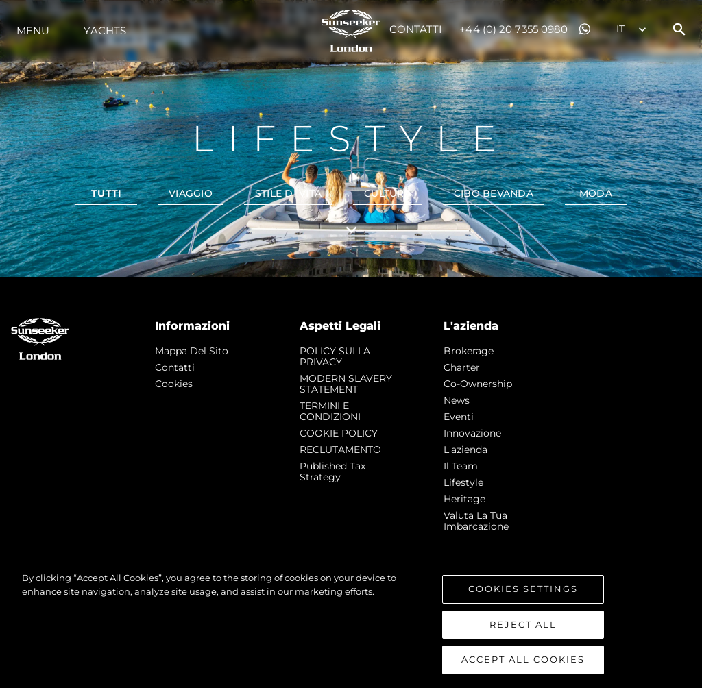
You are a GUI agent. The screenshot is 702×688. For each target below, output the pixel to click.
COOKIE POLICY (339, 433)
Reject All (523, 624)
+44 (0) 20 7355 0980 (513, 29)
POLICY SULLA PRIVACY (335, 356)
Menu (32, 30)
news (457, 400)
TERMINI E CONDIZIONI (330, 411)
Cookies (174, 384)
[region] (351, 623)
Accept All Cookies (523, 659)
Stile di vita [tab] (288, 193)
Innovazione (472, 433)
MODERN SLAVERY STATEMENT (346, 383)
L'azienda (465, 449)
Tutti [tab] (106, 193)
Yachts (105, 30)
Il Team (461, 466)
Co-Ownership (478, 384)
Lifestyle (463, 482)
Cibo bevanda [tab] (493, 193)
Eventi (459, 416)
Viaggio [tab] (191, 193)
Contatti (416, 29)
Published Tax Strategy (332, 471)
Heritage (464, 499)
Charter (462, 367)
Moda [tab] (595, 193)
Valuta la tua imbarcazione (476, 520)
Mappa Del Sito (191, 351)
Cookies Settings (523, 588)
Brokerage (469, 351)
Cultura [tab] (387, 193)
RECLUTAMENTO (340, 449)
